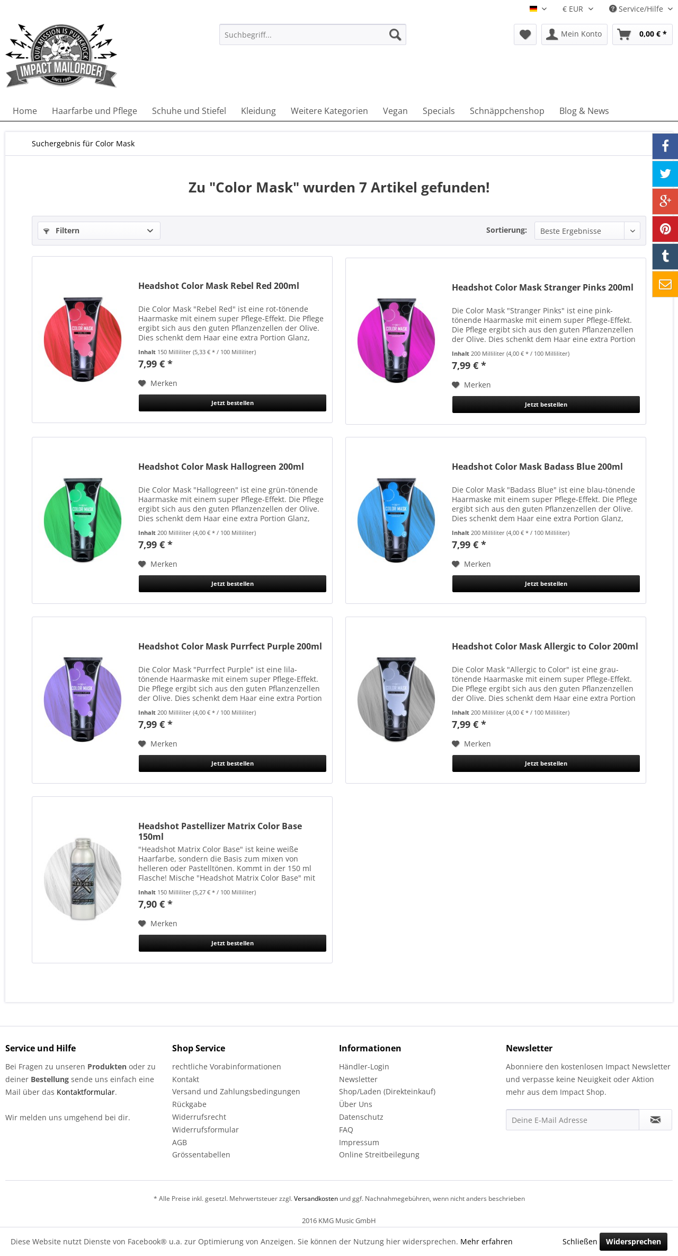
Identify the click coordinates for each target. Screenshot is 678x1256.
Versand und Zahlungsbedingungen (236, 1091)
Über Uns (355, 1104)
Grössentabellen (201, 1154)
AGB (179, 1142)
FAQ (346, 1130)
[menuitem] (312, 34)
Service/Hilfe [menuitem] (637, 9)
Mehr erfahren (486, 1241)
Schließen (580, 1241)
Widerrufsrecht (199, 1117)
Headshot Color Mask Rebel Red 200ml (218, 286)
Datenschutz (361, 1117)
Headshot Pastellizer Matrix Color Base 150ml (220, 831)
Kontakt (185, 1079)
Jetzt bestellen (232, 403)
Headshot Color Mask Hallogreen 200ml (221, 466)
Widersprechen (633, 1241)
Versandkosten (316, 1198)
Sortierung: (506, 230)
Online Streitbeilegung (379, 1154)
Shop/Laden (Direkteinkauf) (387, 1091)
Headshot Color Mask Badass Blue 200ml (537, 466)
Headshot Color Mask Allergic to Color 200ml (545, 646)
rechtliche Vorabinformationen (226, 1066)
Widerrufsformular (205, 1130)
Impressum (359, 1142)
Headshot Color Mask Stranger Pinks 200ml (543, 287)
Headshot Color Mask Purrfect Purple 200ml (230, 646)
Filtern (61, 230)
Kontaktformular (86, 1092)
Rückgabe (189, 1104)
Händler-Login (364, 1066)
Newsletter (358, 1079)
